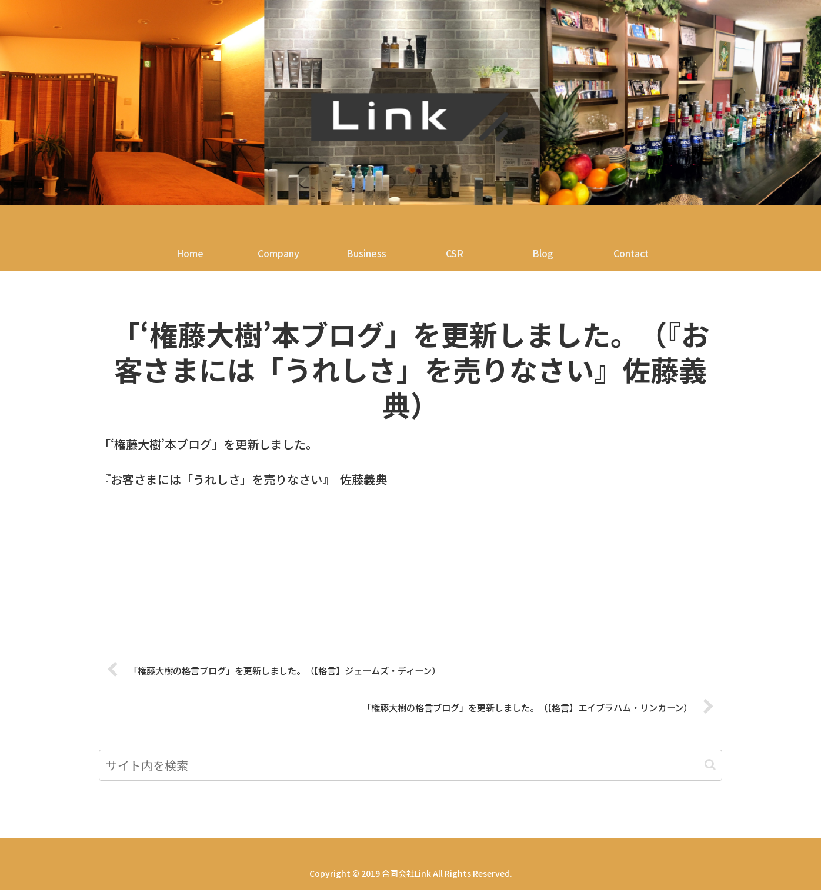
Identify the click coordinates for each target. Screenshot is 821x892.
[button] (710, 766)
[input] (410, 767)
